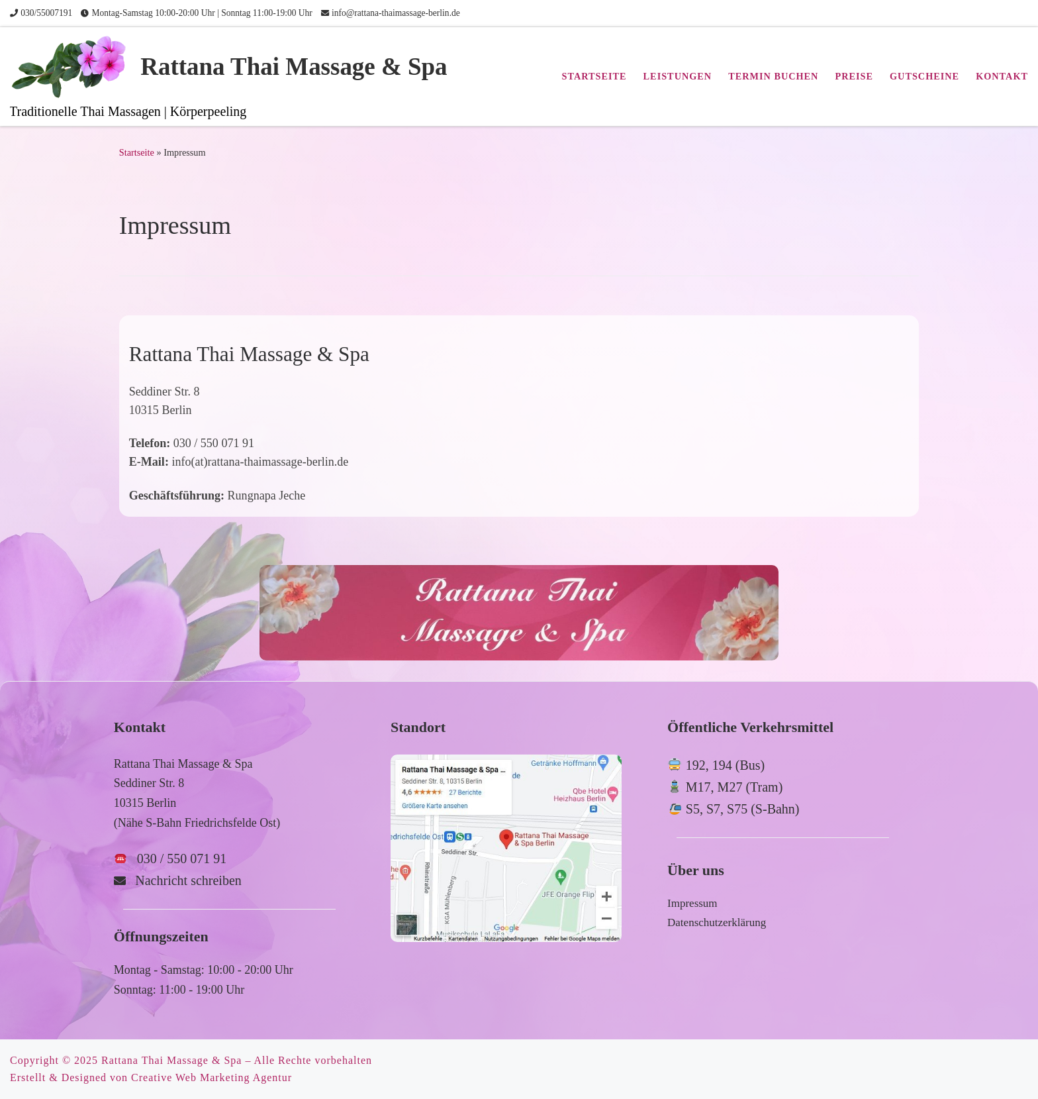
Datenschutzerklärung (716, 922)
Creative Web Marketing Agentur (211, 1077)
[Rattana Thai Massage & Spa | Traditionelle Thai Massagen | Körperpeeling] (73, 65)
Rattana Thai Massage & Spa (171, 1060)
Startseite (136, 152)
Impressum (692, 903)
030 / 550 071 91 (182, 858)
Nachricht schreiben (188, 880)
